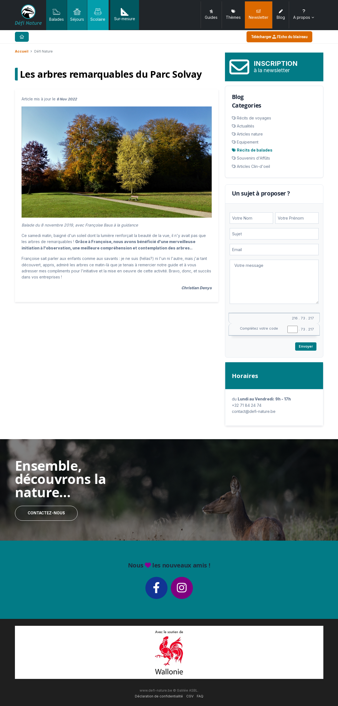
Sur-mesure (124, 14)
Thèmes (233, 14)
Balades (56, 14)
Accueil (21, 51)
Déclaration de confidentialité (159, 696)
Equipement (247, 142)
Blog (281, 14)
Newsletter (258, 14)
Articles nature (250, 134)
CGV (189, 696)
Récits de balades (255, 150)
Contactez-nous (46, 513)
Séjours (77, 14)
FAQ (200, 696)
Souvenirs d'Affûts (253, 158)
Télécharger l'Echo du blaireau (279, 36)
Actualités (245, 126)
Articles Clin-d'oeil (253, 166)
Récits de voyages (254, 118)
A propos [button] (304, 14)
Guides (211, 14)
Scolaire (97, 14)
